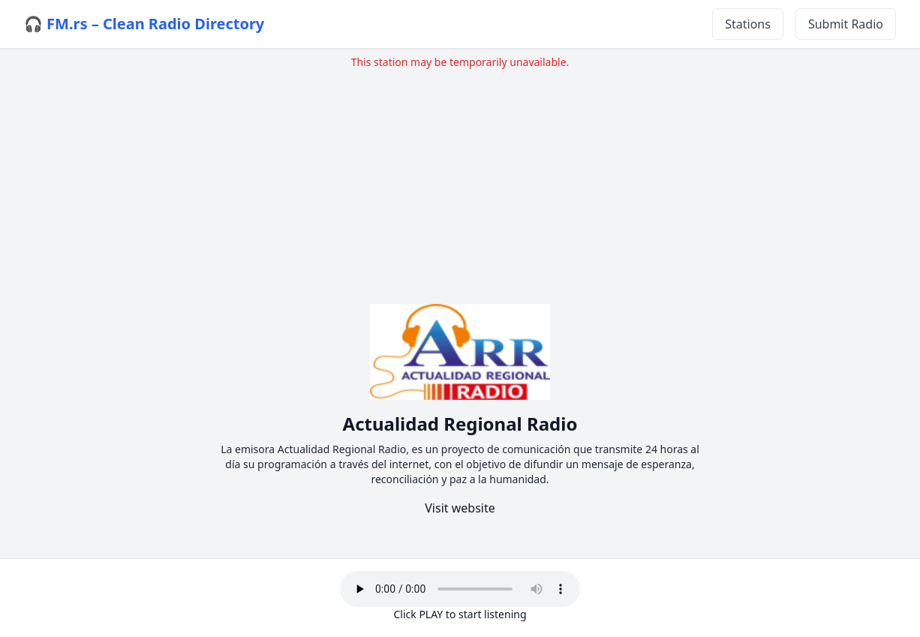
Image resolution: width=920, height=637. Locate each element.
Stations (748, 24)
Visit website (460, 508)
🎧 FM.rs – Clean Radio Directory (144, 24)
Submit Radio (845, 24)
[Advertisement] (460, 175)
